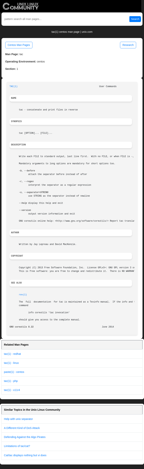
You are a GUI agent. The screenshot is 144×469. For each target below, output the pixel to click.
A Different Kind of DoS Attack (22, 427)
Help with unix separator (18, 418)
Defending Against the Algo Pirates (25, 437)
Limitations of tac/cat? (17, 446)
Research (128, 44)
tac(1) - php (11, 380)
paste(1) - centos (14, 371)
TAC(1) (14, 86)
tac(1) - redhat (12, 353)
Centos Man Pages (19, 44)
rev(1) (23, 294)
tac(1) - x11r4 (12, 389)
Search (135, 19)
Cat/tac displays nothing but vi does (25, 455)
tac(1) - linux (11, 362)
